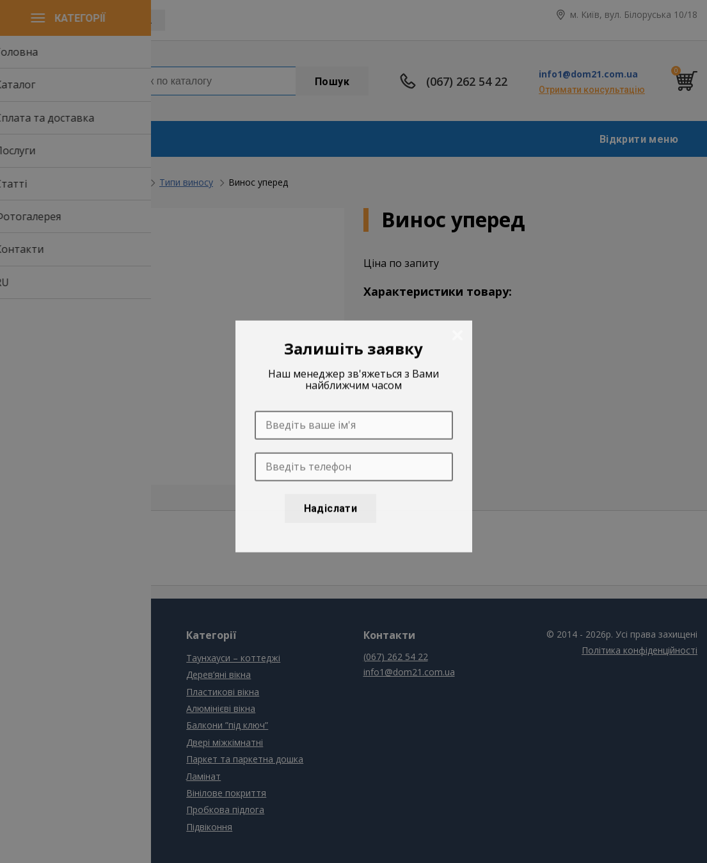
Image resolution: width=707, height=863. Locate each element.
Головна (28, 182)
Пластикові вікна (222, 692)
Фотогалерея (39, 742)
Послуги (27, 708)
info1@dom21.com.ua (588, 74)
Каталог (27, 674)
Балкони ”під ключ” (103, 182)
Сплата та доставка (53, 692)
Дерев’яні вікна (218, 674)
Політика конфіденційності (639, 650)
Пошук (332, 82)
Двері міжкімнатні (224, 742)
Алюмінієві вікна (220, 708)
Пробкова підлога (225, 809)
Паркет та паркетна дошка (244, 759)
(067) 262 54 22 (466, 81)
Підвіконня (209, 827)
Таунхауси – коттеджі (233, 658)
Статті (24, 725)
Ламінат (203, 776)
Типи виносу (186, 182)
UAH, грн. (132, 20)
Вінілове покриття (226, 793)
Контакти (30, 759)
